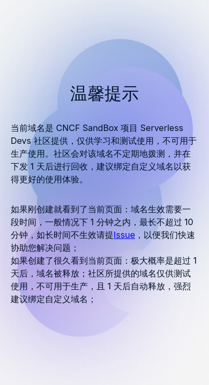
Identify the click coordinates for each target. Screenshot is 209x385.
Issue (124, 234)
